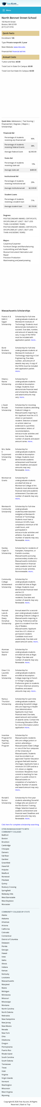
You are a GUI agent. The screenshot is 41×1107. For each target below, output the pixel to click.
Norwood (5, 876)
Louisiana (6, 977)
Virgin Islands (7, 1078)
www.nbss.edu (19, 47)
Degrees (17, 124)
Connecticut (6, 936)
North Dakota (7, 1012)
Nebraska (6, 1015)
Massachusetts (8, 981)
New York (6, 1033)
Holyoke (5, 869)
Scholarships (7, 126)
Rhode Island (7, 1054)
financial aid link (18, 51)
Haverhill (5, 866)
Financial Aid (7, 124)
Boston (5, 838)
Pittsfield (5, 880)
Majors (25, 124)
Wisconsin (6, 1088)
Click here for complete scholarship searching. (20, 824)
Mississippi (6, 1002)
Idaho (4, 960)
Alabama (5, 918)
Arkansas (5, 922)
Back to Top (25, 1104)
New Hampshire (8, 1019)
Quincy (4, 883)
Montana (5, 1005)
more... (33, 340)
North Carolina (8, 1009)
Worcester (6, 904)
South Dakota (7, 1061)
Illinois (4, 963)
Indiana (5, 967)
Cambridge (6, 845)
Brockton (5, 842)
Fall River (5, 856)
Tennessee (6, 1064)
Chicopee (5, 849)
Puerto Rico (6, 1050)
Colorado (5, 932)
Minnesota (6, 995)
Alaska (4, 915)
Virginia (5, 1074)
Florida (4, 946)
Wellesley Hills (7, 894)
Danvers (5, 852)
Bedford (5, 835)
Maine (4, 988)
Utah (4, 1071)
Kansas (5, 970)
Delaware (5, 943)
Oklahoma (6, 1040)
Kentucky (5, 974)
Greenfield (6, 863)
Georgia (5, 950)
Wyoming (5, 1095)
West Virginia (7, 1092)
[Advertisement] (20, 94)
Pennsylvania (7, 1047)
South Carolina (8, 1057)
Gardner (5, 859)
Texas (4, 1067)
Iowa (4, 956)
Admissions (16, 121)
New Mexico (7, 1026)
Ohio (4, 1036)
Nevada (5, 1029)
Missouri (5, 998)
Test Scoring (28, 121)
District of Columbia (10, 939)
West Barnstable (8, 897)
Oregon (5, 1043)
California (6, 929)
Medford (5, 873)
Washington (7, 1085)
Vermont (5, 1081)
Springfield (6, 890)
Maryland (5, 984)
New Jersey (6, 1022)
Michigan (5, 991)
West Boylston (8, 901)
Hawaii (4, 953)
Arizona (5, 925)
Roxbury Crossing (9, 887)
